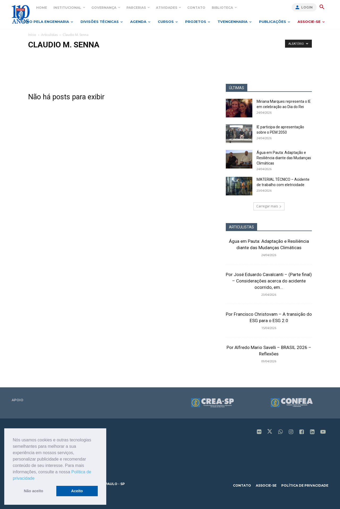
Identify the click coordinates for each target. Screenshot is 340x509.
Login (307, 7)
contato (242, 485)
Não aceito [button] (33, 491)
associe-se (266, 485)
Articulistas (49, 34)
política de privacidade (304, 485)
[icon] (259, 432)
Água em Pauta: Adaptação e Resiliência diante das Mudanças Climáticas (284, 157)
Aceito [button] (77, 491)
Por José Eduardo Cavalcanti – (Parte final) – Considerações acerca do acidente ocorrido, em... (269, 281)
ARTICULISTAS (241, 227)
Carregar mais (269, 206)
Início (32, 34)
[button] (36, 478)
